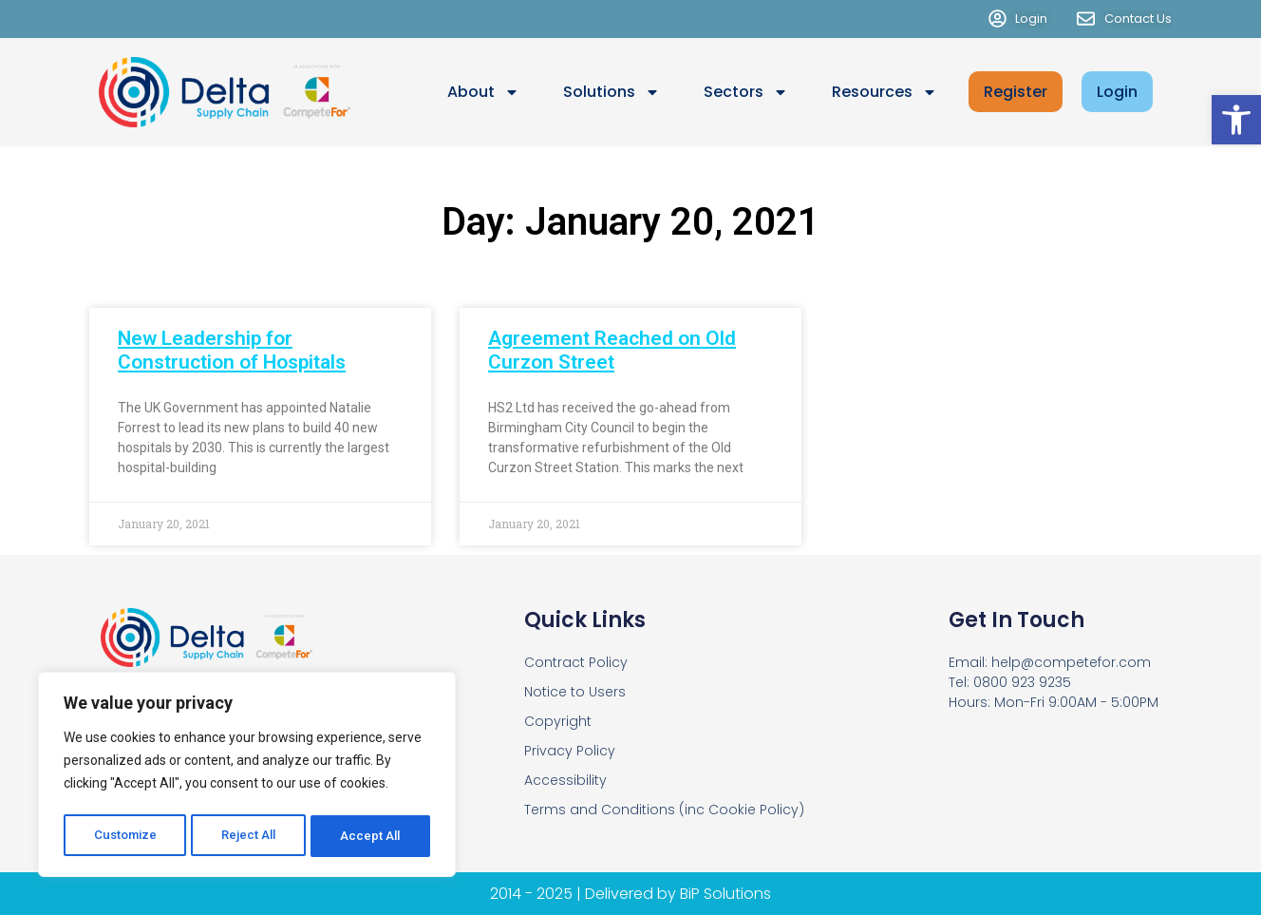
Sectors (746, 92)
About (483, 92)
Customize (125, 836)
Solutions (611, 92)
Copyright (558, 721)
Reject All (250, 836)
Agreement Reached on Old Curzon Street (612, 350)
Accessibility (565, 780)
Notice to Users (575, 691)
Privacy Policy (569, 750)
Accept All (372, 836)
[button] (1236, 119)
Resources (884, 92)
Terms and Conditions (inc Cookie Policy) (664, 809)
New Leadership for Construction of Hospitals (232, 350)
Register (1015, 92)
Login (1117, 92)
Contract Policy (576, 662)
